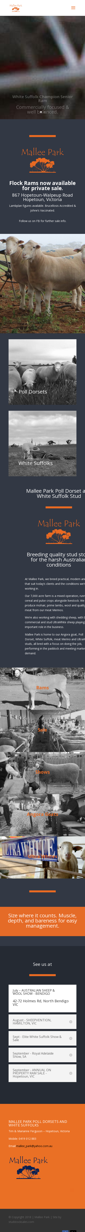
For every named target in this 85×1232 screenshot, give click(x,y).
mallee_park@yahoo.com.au (34, 1146)
